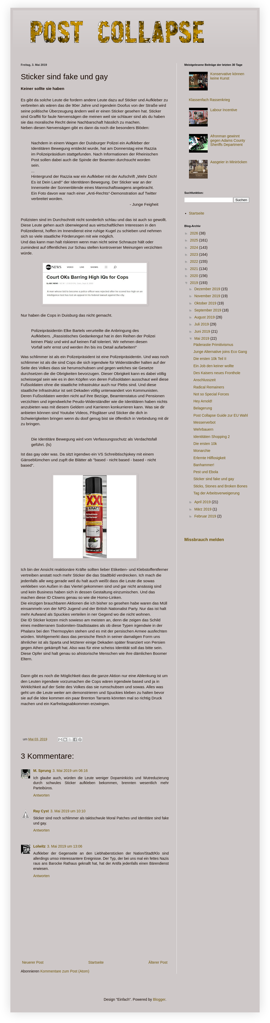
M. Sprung (42, 771)
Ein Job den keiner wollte (213, 366)
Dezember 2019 (207, 289)
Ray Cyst (41, 811)
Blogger (159, 999)
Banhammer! (203, 465)
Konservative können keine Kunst (227, 76)
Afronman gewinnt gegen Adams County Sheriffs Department (227, 140)
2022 (194, 261)
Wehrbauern (203, 429)
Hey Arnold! (202, 401)
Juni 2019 (202, 331)
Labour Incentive (223, 110)
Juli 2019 (202, 324)
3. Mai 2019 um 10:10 (67, 811)
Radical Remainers (208, 387)
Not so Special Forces (211, 394)
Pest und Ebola (205, 472)
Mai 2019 (202, 338)
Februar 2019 (205, 516)
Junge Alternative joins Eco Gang (220, 352)
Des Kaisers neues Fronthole (216, 373)
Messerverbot (204, 422)
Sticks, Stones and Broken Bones (220, 486)
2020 (194, 276)
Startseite (96, 962)
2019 (194, 283)
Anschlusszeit (204, 380)
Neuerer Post (32, 962)
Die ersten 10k (205, 444)
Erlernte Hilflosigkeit (209, 458)
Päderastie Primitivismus (213, 345)
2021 (194, 269)
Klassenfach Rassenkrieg (209, 100)
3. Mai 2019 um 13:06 (64, 846)
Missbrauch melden (204, 539)
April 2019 (203, 502)
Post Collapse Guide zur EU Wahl (220, 415)
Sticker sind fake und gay (213, 479)
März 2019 (203, 509)
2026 (194, 233)
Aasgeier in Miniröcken (228, 162)
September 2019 (208, 310)
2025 (194, 240)
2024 (194, 247)
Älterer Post (157, 962)
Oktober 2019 (205, 303)
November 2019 (207, 296)
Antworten (41, 795)
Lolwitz (39, 846)
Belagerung (202, 408)
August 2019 (205, 317)
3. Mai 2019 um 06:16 (69, 771)
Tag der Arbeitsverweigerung (216, 493)
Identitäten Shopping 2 (211, 437)
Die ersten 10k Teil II (209, 359)
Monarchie (201, 451)
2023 (194, 254)
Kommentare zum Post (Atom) (64, 971)
